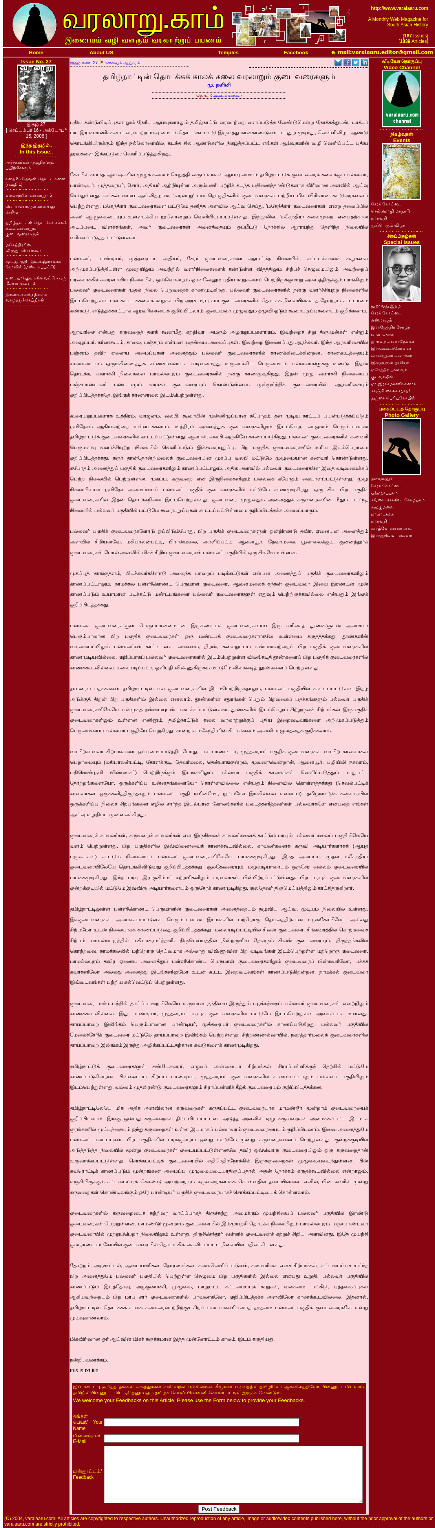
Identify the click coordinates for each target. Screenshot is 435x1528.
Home (36, 52)
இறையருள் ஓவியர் (390, 362)
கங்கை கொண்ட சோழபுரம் (398, 499)
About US (101, 52)
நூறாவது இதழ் (386, 305)
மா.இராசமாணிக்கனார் (393, 383)
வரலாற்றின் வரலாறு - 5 (28, 195)
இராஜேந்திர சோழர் (390, 327)
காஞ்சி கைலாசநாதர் (391, 390)
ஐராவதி (379, 218)
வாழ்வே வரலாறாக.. (392, 528)
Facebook (296, 52)
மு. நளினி (218, 85)
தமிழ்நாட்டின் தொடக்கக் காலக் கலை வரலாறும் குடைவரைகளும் (36, 228)
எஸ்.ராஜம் (381, 320)
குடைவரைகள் (227, 95)
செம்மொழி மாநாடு (390, 211)
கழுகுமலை (382, 506)
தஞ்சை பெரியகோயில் (393, 397)
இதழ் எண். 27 (84, 62)
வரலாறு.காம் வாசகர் (391, 355)
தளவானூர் (382, 478)
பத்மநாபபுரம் (384, 492)
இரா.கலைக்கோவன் (391, 348)
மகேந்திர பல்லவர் (389, 369)
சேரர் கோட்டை (386, 203)
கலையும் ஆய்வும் (122, 62)
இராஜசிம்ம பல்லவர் (391, 535)
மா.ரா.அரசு (382, 334)
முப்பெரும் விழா (388, 225)
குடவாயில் (382, 376)
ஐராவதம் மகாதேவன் (392, 341)
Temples (228, 52)
